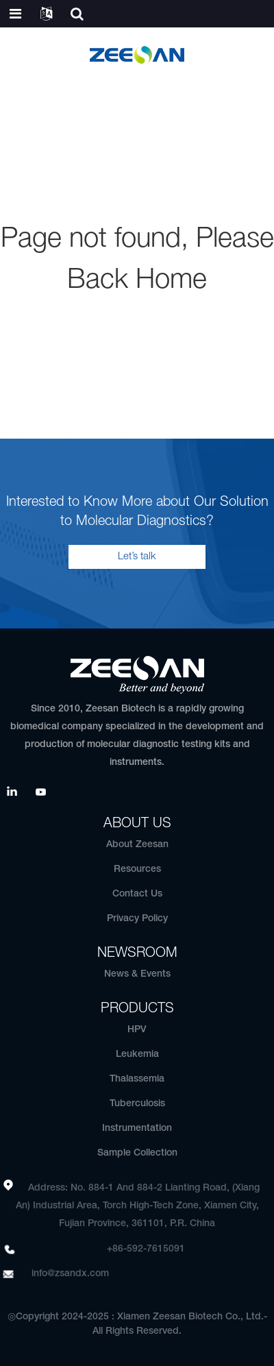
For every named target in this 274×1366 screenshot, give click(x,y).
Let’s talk (137, 556)
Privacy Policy (137, 918)
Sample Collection (137, 1153)
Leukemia (137, 1054)
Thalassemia (137, 1079)
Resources (137, 869)
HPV (137, 1029)
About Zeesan (137, 844)
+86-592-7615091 (146, 1249)
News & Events (137, 974)
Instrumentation (137, 1128)
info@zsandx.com (70, 1273)
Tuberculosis (137, 1103)
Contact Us (137, 894)
